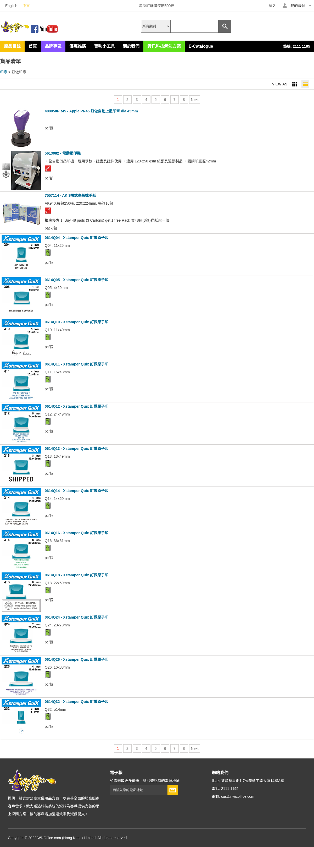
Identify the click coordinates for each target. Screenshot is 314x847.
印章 (3, 72)
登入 (272, 6)
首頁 (33, 46)
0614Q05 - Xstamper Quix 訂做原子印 (76, 280)
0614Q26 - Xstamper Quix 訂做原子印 (76, 659)
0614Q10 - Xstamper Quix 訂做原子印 (76, 322)
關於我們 (131, 46)
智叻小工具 (104, 46)
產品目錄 (12, 46)
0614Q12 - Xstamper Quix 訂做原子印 (76, 406)
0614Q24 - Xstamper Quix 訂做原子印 (76, 617)
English (11, 6)
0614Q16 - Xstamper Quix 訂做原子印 (76, 533)
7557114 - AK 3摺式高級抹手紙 (70, 195)
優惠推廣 (77, 46)
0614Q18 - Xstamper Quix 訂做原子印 (76, 575)
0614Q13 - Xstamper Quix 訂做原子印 (76, 448)
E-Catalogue (201, 46)
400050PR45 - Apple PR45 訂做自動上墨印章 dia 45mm (91, 111)
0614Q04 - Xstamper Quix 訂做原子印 (76, 238)
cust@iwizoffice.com (237, 796)
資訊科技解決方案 (164, 46)
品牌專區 (53, 46)
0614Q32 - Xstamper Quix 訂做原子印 (76, 702)
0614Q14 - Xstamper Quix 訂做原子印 (76, 491)
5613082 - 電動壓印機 (63, 153)
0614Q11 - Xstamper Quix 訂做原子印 (76, 364)
